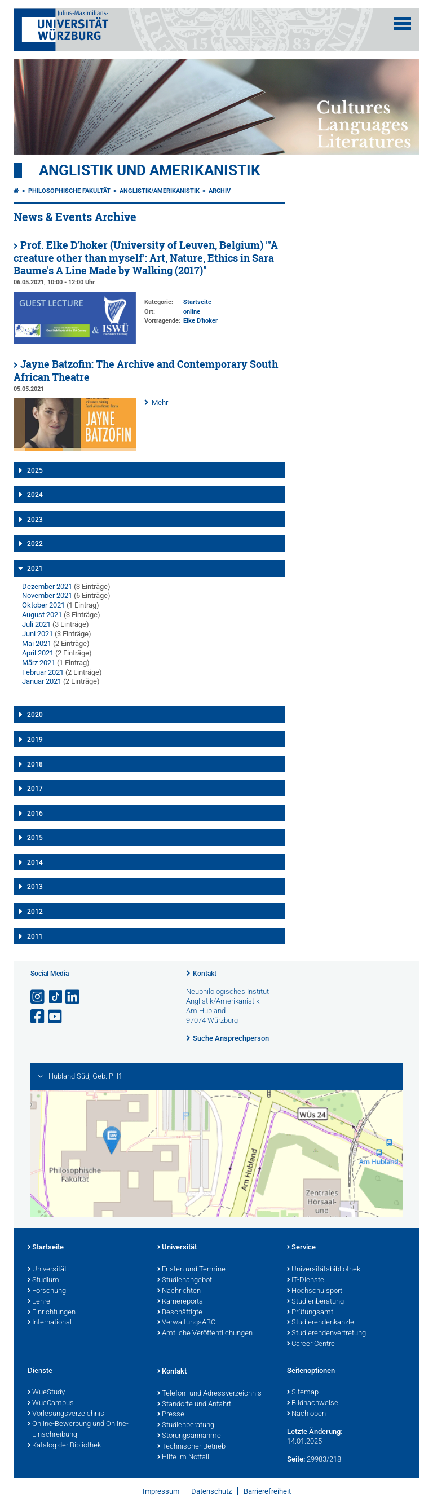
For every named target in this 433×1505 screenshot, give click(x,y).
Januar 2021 (41, 681)
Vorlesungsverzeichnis (66, 1414)
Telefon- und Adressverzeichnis (209, 1394)
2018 (35, 764)
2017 (35, 789)
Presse (170, 1415)
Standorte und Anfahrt (194, 1405)
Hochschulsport (314, 1291)
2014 (35, 862)
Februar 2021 (43, 672)
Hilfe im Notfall (183, 1458)
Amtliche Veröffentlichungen (205, 1333)
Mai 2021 (36, 643)
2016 (35, 813)
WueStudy (46, 1393)
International (50, 1323)
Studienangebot (184, 1280)
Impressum (161, 1491)
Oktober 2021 (43, 605)
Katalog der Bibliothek (64, 1446)
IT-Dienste (305, 1280)
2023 (35, 519)
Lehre (39, 1302)
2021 (35, 569)
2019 (35, 739)
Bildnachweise (312, 1403)
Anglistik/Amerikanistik (160, 191)
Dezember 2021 (47, 586)
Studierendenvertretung (326, 1333)
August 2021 (42, 614)
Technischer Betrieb (191, 1447)
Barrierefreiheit (267, 1491)
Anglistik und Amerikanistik (149, 170)
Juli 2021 (36, 624)
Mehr (160, 402)
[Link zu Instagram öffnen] (38, 997)
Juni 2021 (37, 634)
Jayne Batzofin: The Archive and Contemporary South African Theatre (146, 371)
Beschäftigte (179, 1313)
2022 (35, 544)
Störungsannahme (189, 1436)
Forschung (47, 1291)
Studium (43, 1280)
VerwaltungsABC (186, 1323)
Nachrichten (179, 1291)
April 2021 (38, 653)
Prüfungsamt (310, 1313)
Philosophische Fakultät (69, 191)
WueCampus (51, 1403)
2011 (35, 936)
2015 (35, 838)
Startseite (46, 1248)
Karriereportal (181, 1302)
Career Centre (311, 1344)
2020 (35, 715)
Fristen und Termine (191, 1270)
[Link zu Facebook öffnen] (38, 1017)
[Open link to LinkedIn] (73, 997)
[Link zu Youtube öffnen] (56, 1017)
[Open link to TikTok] (56, 997)
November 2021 (47, 595)
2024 (35, 495)
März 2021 (38, 662)
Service (301, 1248)
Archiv (220, 191)
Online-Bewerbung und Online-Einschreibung (78, 1429)
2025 (35, 470)
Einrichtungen (52, 1313)
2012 (35, 912)
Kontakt (204, 974)
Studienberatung (315, 1302)
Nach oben (306, 1414)
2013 (35, 887)
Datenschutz (211, 1491)
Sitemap (303, 1393)
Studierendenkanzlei (321, 1323)
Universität (47, 1270)
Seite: (296, 1459)
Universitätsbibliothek (323, 1270)
